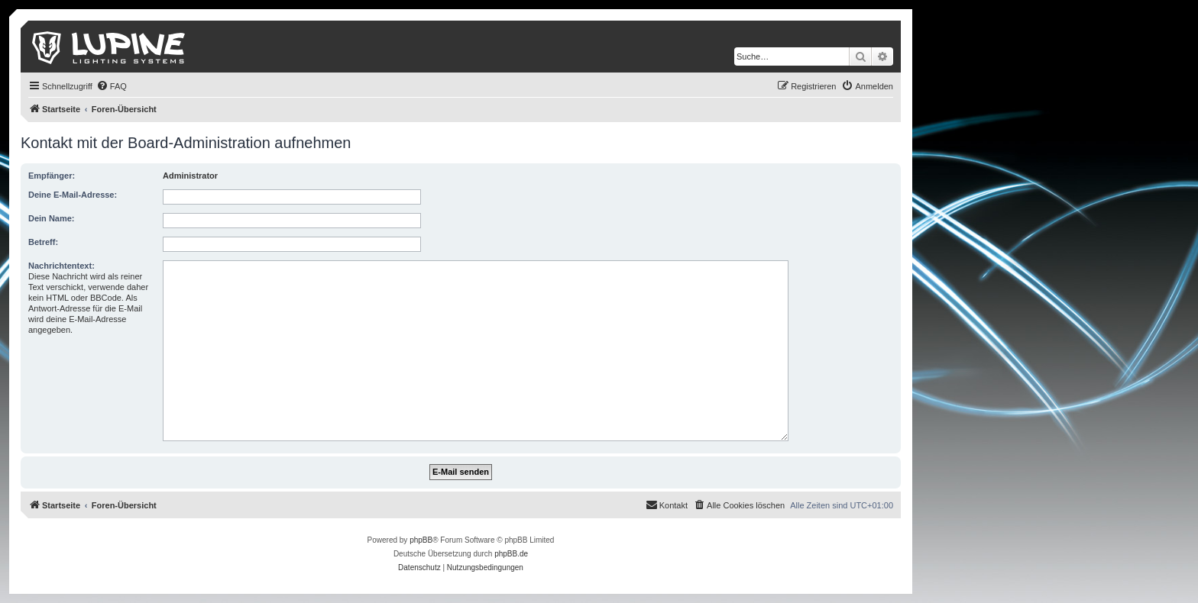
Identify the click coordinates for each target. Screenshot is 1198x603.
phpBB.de (511, 554)
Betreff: (43, 242)
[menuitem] (111, 86)
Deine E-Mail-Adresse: (72, 194)
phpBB (421, 540)
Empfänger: (51, 175)
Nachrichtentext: (61, 265)
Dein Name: (51, 218)
